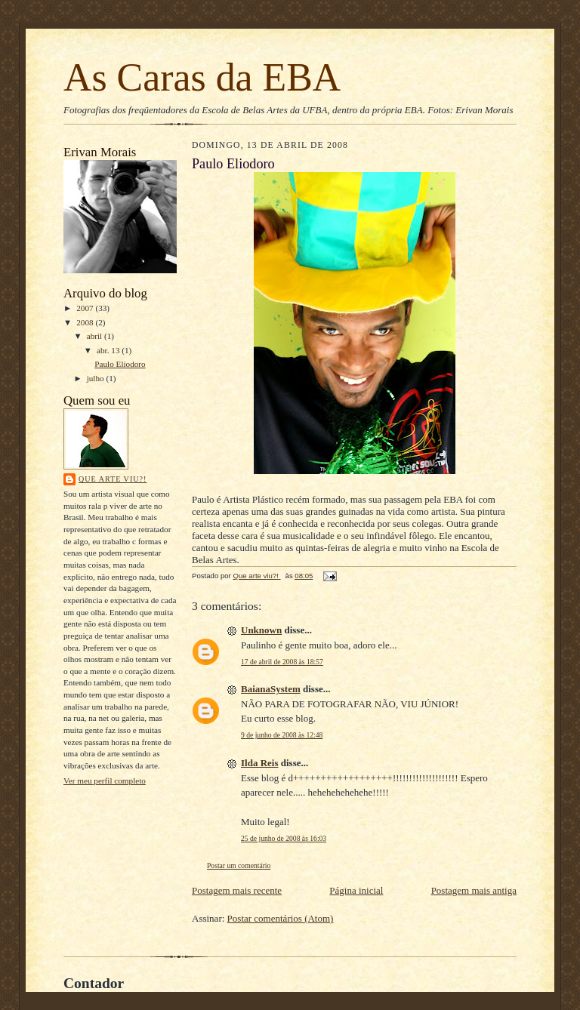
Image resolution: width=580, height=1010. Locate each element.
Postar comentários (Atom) (280, 918)
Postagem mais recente (237, 890)
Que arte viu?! (113, 479)
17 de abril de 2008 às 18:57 (282, 661)
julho (96, 378)
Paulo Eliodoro (119, 363)
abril (95, 335)
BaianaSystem (271, 688)
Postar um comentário (238, 865)
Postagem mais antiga (474, 890)
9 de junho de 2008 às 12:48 (281, 735)
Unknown (261, 630)
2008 (85, 322)
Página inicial (356, 890)
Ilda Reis (259, 762)
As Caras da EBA (202, 77)
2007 (85, 308)
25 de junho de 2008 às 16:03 (283, 838)
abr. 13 (109, 350)
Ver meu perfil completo (104, 780)
